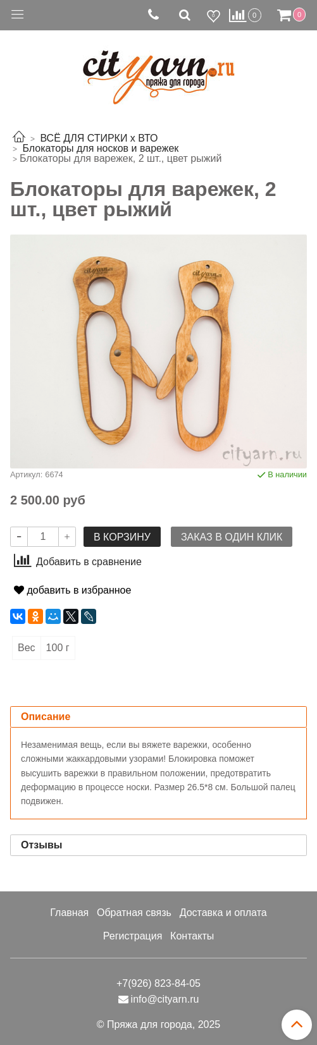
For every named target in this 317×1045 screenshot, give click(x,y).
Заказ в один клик (231, 537)
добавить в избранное (72, 590)
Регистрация (133, 936)
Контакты (192, 936)
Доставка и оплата (223, 912)
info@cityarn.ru (165, 999)
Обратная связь (134, 912)
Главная (69, 912)
